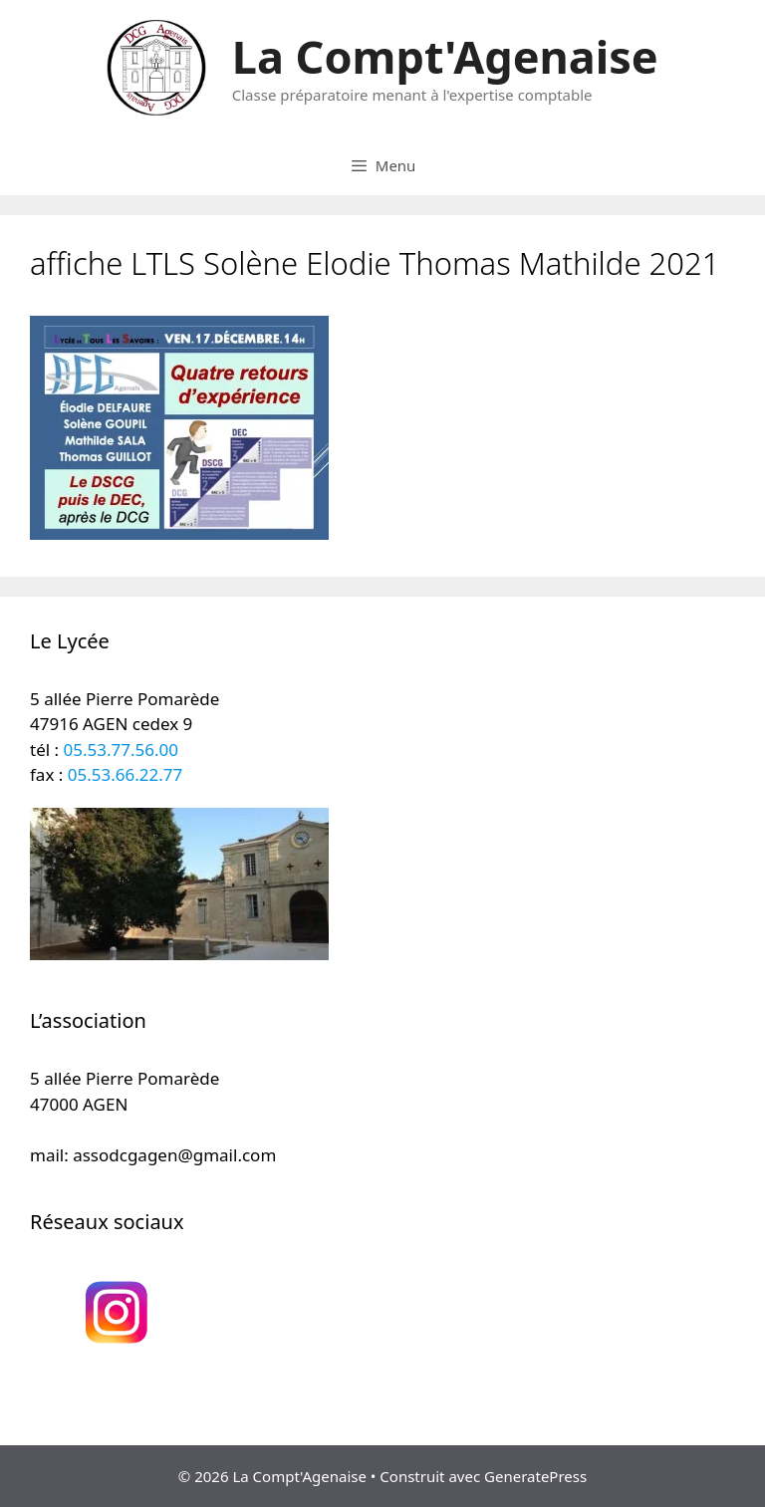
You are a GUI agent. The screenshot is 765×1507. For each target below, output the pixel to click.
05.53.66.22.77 (125, 774)
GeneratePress (535, 1476)
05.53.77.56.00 (121, 749)
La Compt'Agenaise (445, 56)
